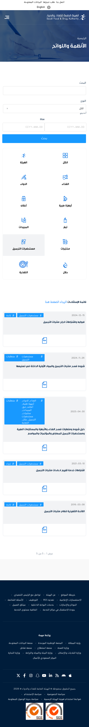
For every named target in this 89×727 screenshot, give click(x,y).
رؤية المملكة (74, 643)
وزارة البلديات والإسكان (69, 653)
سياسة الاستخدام (33, 694)
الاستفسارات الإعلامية (70, 600)
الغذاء (65, 184)
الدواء (23, 184)
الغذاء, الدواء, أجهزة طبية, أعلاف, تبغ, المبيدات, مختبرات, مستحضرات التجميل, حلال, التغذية (29, 412)
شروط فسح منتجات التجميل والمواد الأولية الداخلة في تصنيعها (50, 366)
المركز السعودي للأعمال (44, 658)
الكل (65, 162)
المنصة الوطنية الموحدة (50, 643)
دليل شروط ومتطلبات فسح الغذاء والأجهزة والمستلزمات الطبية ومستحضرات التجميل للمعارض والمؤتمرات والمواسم (51, 431)
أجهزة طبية (65, 205)
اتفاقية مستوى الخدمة (25, 610)
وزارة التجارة (14, 653)
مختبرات (65, 248)
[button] (48, 7)
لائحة (8, 316)
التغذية (23, 272)
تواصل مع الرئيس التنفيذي (27, 595)
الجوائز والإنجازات (68, 605)
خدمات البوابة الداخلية (42, 605)
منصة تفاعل (26, 648)
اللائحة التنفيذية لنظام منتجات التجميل (64, 511)
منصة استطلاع (44, 648)
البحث (82, 83)
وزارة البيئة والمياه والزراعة (38, 653)
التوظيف (33, 600)
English (41, 7)
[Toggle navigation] (7, 17)
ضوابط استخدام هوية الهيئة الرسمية (62, 699)
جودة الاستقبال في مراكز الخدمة (59, 610)
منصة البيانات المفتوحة (21, 643)
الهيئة (23, 162)
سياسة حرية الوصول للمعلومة (23, 699)
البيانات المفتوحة (33, 2)
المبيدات (24, 227)
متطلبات (10, 357)
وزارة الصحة (63, 648)
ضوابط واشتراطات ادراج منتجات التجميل (64, 322)
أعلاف (24, 205)
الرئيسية (81, 38)
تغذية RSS (48, 600)
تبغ (65, 227)
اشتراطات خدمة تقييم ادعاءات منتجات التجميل (60, 470)
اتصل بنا (60, 2)
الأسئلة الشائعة (15, 600)
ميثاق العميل (19, 605)
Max (42, 119)
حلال (65, 272)
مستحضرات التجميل (23, 248)
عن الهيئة (50, 595)
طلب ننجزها (49, 2)
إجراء (8, 464)
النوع (83, 101)
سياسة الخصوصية (56, 694)
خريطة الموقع (68, 595)
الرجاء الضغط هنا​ (56, 302)
